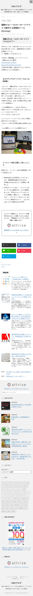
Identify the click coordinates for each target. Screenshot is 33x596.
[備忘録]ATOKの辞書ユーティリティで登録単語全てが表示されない (21, 336)
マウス (9, 264)
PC (3, 267)
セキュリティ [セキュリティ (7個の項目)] (19, 492)
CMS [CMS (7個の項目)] (9, 482)
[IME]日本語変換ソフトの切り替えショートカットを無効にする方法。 (21, 297)
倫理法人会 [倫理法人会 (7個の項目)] (25, 498)
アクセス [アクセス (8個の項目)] (4, 489)
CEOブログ (16, 6)
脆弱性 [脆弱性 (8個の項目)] (4, 511)
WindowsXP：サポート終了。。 (15, 376)
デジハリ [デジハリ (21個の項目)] (27, 492)
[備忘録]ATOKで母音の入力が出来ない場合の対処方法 (21, 355)
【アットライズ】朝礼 (12, 577)
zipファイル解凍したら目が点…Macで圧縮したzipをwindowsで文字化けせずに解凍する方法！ (21, 316)
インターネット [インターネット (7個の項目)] (13, 489)
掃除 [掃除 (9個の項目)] (12, 505)
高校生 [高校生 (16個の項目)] (13, 511)
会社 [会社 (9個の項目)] (19, 498)
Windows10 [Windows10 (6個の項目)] (18, 486)
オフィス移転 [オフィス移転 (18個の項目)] (22, 489)
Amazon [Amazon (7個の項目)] (4, 482)
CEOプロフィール (24, 577)
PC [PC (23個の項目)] (3, 486)
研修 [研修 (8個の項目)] (12, 508)
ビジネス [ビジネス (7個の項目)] (13, 495)
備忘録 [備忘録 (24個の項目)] (8, 502)
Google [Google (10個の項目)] (27, 482)
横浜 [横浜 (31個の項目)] (3, 508)
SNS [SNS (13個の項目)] (7, 486)
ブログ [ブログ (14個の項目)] (19, 495)
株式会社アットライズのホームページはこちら (16, 388)
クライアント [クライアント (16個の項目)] (5, 492)
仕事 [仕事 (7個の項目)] (15, 498)
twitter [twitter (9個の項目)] (11, 486)
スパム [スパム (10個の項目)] (12, 492)
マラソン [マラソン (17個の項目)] (25, 495)
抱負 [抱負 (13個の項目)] (7, 505)
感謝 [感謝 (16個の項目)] (3, 505)
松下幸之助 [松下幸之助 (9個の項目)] (24, 505)
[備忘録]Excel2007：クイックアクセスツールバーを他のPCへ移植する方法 (21, 431)
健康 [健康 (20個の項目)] (3, 502)
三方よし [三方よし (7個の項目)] (9, 498)
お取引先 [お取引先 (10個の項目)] (25, 486)
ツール (4, 264)
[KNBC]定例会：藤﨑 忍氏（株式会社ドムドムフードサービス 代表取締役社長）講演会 (21, 444)
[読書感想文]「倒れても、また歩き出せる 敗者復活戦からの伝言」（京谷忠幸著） (21, 456)
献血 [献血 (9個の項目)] (7, 508)
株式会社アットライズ (18, 578)
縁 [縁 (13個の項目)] (26, 508)
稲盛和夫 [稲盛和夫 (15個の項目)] (21, 508)
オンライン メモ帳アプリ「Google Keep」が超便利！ (20, 278)
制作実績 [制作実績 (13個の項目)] (14, 502)
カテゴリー (4, 469)
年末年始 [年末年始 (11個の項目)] (25, 502)
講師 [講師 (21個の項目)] (8, 511)
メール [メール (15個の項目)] (4, 498)
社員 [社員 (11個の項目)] (16, 508)
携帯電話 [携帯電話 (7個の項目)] (17, 505)
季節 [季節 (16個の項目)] (19, 502)
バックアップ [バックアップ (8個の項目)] (5, 495)
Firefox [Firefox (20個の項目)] (21, 482)
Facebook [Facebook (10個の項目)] (15, 482)
